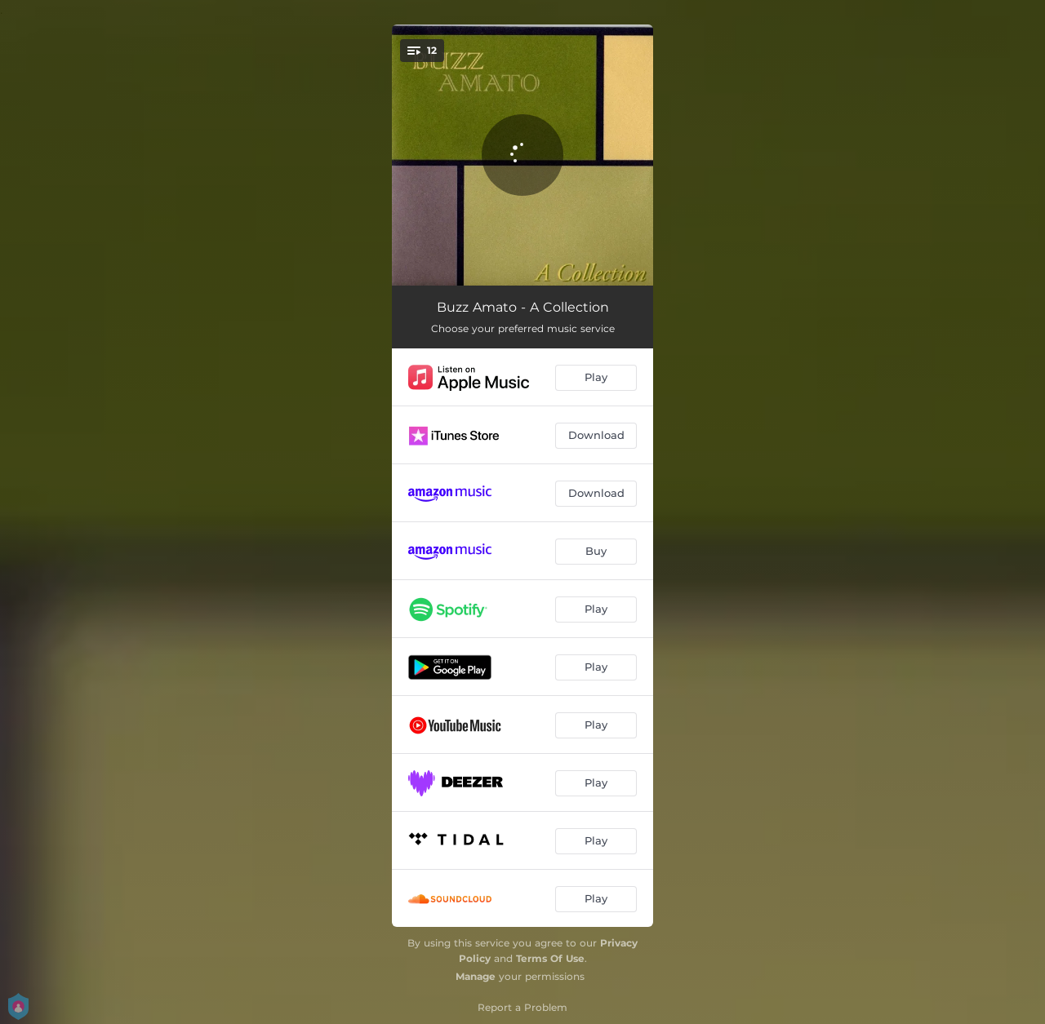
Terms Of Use (550, 958)
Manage (476, 976)
